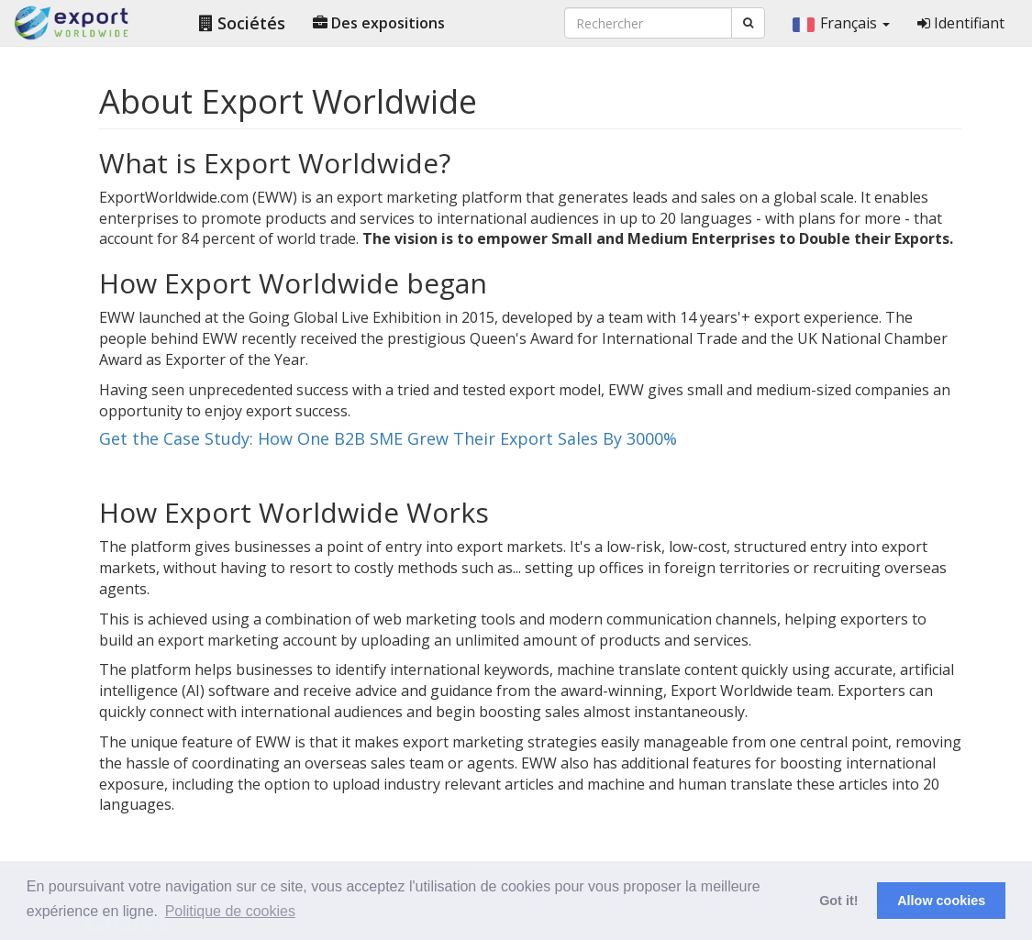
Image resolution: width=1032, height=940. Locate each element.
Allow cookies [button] (941, 900)
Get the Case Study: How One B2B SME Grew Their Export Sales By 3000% (388, 438)
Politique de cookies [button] (230, 911)
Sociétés (242, 23)
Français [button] (841, 23)
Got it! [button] (838, 900)
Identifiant (960, 23)
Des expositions (379, 23)
